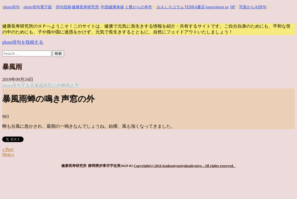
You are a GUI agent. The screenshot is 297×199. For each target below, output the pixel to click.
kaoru (210, 7)
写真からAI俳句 (252, 7)
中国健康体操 (112, 7)
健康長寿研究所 (85, 7)
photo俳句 (11, 7)
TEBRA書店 (194, 7)
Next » (8, 154)
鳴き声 (72, 85)
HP (232, 7)
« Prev (8, 149)
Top (284, 186)
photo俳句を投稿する (22, 42)
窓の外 (54, 85)
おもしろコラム (170, 7)
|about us (222, 7)
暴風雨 (41, 85)
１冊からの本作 (138, 7)
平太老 (27, 85)
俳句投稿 (63, 7)
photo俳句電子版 (38, 7)
